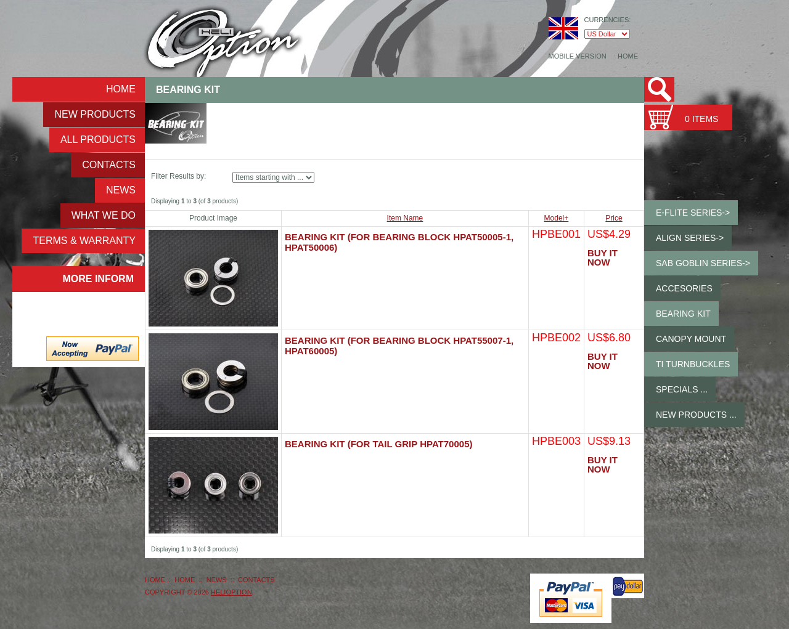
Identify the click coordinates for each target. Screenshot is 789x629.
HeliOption (231, 592)
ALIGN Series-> (690, 238)
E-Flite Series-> (693, 212)
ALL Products (98, 139)
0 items (701, 119)
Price (613, 218)
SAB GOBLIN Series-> (703, 263)
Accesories (684, 288)
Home (628, 56)
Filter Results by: (178, 176)
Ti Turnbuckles (693, 364)
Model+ (556, 218)
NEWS (121, 190)
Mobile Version (578, 56)
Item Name (405, 218)
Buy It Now (602, 257)
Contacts (109, 165)
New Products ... (696, 415)
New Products (95, 114)
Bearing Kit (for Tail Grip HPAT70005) (378, 444)
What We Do (104, 215)
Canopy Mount (691, 339)
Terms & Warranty (84, 240)
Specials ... (682, 389)
